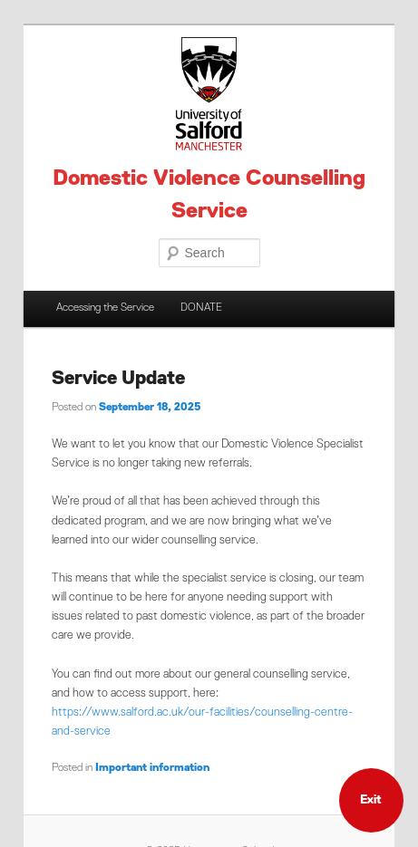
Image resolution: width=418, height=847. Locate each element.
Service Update (118, 379)
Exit (371, 800)
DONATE (201, 308)
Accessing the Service (105, 308)
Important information (152, 768)
